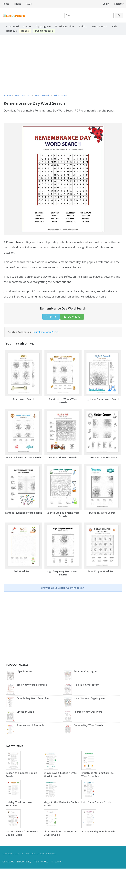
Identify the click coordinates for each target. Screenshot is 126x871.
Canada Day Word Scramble (33, 698)
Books (25, 30)
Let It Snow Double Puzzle (96, 802)
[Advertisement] (63, 64)
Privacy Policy (24, 861)
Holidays (11, 30)
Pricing (17, 3)
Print (51, 316)
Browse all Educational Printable (62, 588)
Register (119, 3)
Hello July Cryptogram (86, 684)
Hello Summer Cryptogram (89, 698)
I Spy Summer (24, 671)
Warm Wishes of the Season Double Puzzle (22, 833)
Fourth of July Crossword (88, 711)
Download (72, 316)
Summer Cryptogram (86, 671)
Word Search (99, 26)
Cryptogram (43, 26)
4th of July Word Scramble (32, 684)
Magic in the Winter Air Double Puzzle (61, 804)
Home (5, 3)
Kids (114, 26)
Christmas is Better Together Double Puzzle (60, 833)
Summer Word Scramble (30, 725)
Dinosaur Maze (25, 711)
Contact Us (8, 861)
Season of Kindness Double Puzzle (21, 774)
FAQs (29, 3)
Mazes (27, 26)
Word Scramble (64, 26)
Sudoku (82, 26)
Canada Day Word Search (88, 725)
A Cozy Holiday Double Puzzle (98, 831)
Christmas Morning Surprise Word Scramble (97, 774)
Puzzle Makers (44, 30)
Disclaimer (57, 861)
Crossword (12, 26)
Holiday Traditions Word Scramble (20, 804)
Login (106, 3)
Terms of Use (41, 861)
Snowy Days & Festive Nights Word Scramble (60, 774)
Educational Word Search (46, 332)
